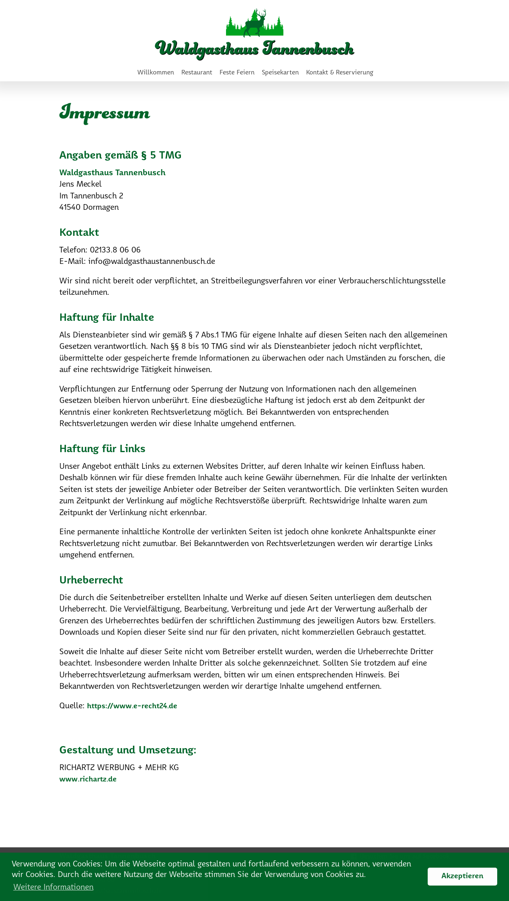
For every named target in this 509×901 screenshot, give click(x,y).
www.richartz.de (88, 779)
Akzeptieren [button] (462, 876)
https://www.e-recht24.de (132, 706)
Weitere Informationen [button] (53, 887)
